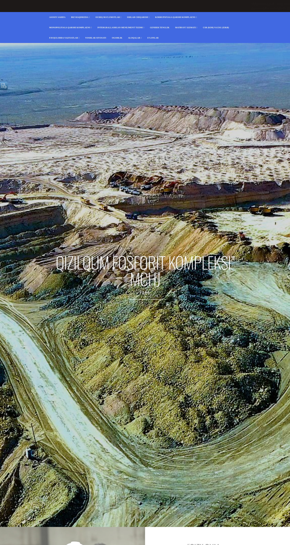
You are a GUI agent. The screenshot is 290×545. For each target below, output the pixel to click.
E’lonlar (153, 38)
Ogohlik (117, 38)
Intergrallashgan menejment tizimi (120, 27)
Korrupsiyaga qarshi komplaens (175, 17)
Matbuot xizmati (185, 27)
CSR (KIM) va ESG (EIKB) (216, 27)
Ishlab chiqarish (137, 17)
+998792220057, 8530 (168, 4)
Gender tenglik (159, 27)
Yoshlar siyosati (95, 38)
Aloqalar (134, 38)
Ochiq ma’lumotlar (107, 17)
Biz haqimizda (79, 17)
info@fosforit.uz (191, 4)
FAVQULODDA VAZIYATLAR (63, 38)
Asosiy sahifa (57, 17)
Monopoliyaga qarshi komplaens (69, 27)
